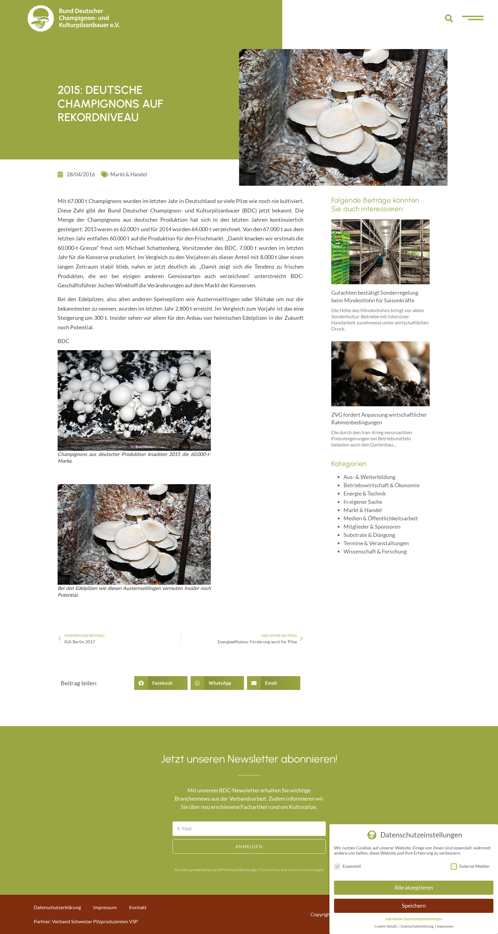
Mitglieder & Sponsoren (372, 526)
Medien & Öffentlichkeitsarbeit (381, 518)
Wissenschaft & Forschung (375, 551)
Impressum (105, 907)
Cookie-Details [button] (386, 926)
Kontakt (137, 907)
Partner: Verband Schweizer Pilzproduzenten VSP (86, 921)
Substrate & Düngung (369, 534)
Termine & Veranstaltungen (376, 543)
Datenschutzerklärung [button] (417, 926)
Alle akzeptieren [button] (413, 887)
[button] (449, 18)
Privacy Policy (269, 869)
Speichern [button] (414, 905)
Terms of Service (301, 869)
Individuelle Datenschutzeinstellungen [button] (413, 919)
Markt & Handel (128, 174)
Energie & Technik (365, 493)
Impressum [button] (445, 926)
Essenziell (347, 866)
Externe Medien (470, 866)
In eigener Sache (363, 501)
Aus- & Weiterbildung (369, 476)
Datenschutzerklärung (57, 907)
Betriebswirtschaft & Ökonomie (382, 485)
